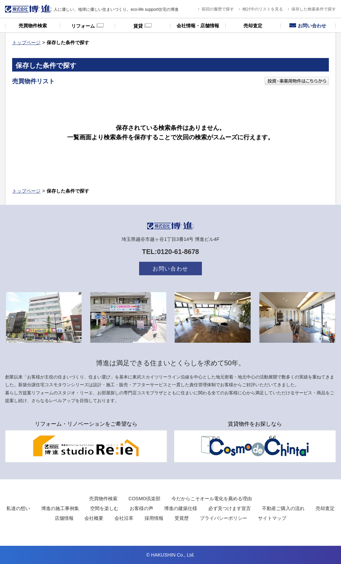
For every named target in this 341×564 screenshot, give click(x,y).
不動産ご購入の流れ (283, 508)
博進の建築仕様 (180, 508)
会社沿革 (123, 518)
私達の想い (18, 508)
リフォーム (87, 25)
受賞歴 (182, 518)
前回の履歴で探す (218, 9)
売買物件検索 (33, 25)
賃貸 (142, 25)
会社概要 (93, 518)
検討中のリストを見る (262, 9)
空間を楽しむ (104, 508)
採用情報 (154, 518)
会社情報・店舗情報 (198, 25)
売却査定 (252, 25)
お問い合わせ (307, 25)
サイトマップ (272, 518)
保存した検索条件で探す (313, 9)
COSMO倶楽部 (145, 498)
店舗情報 (64, 518)
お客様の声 (141, 508)
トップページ (26, 42)
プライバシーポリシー (223, 518)
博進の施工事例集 (60, 508)
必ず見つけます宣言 (229, 508)
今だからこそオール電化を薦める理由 (212, 498)
